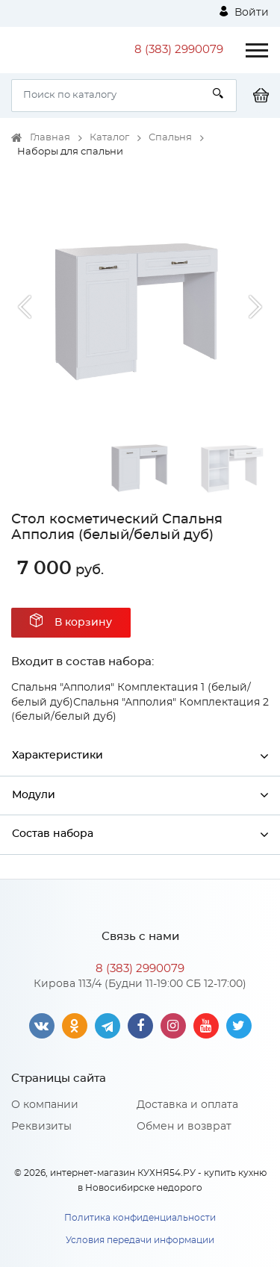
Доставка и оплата (187, 1105)
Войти (244, 12)
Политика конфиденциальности (140, 1217)
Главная (50, 138)
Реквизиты (41, 1126)
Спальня (170, 138)
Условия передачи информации (140, 1240)
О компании (44, 1105)
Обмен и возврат (184, 1126)
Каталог (109, 138)
